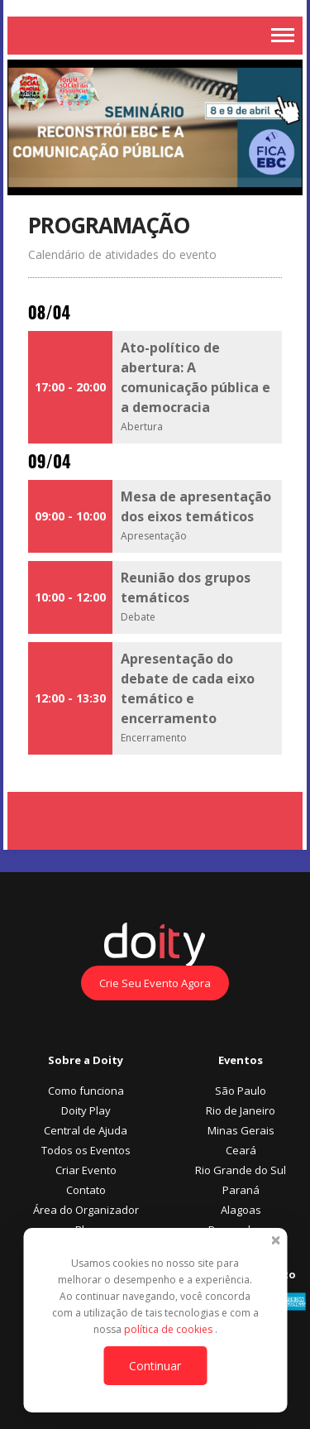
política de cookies (169, 1329)
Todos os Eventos (86, 1150)
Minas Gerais (240, 1130)
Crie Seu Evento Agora (155, 983)
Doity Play (86, 1110)
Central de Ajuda (85, 1130)
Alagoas (241, 1209)
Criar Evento (86, 1170)
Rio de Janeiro (240, 1110)
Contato (86, 1189)
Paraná (241, 1189)
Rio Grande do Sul (240, 1170)
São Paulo (240, 1090)
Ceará (241, 1150)
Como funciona (86, 1090)
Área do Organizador (86, 1209)
